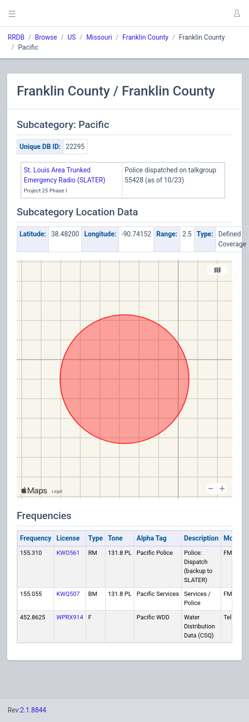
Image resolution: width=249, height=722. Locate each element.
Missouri (99, 37)
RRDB (16, 37)
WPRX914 (69, 617)
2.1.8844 (33, 710)
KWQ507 (68, 593)
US (71, 37)
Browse (46, 37)
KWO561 (68, 552)
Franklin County (145, 37)
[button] (236, 13)
